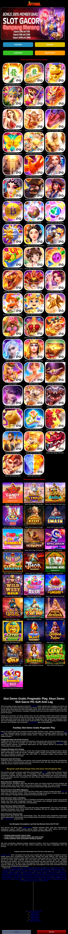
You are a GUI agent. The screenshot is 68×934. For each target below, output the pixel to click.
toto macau (54, 874)
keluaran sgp (18, 879)
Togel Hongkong (16, 868)
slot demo (34, 706)
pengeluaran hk (30, 876)
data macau (30, 880)
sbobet (44, 772)
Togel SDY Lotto (35, 914)
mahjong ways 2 (45, 874)
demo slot (38, 876)
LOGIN (16, 932)
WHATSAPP (50, 53)
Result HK (45, 880)
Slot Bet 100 (30, 871)
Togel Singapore (36, 869)
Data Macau (21, 871)
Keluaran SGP (57, 868)
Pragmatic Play (6, 855)
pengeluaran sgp (11, 874)
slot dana (60, 743)
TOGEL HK (37, 880)
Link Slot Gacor (58, 869)
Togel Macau (35, 916)
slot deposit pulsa (41, 877)
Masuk (50, 45)
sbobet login (27, 827)
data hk (36, 872)
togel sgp (12, 872)
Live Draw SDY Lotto (35, 911)
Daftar (18, 45)
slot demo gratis (9, 819)
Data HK (14, 871)
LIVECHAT (18, 53)
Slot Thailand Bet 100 (42, 871)
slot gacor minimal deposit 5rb (15, 876)
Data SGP (48, 868)
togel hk (19, 872)
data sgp (19, 874)
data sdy (64, 791)
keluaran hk (54, 872)
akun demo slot (33, 722)
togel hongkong (27, 872)
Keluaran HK (6, 871)
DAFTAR (51, 932)
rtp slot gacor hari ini (21, 877)
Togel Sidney (35, 913)
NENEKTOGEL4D (35, 921)
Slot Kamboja (54, 871)
